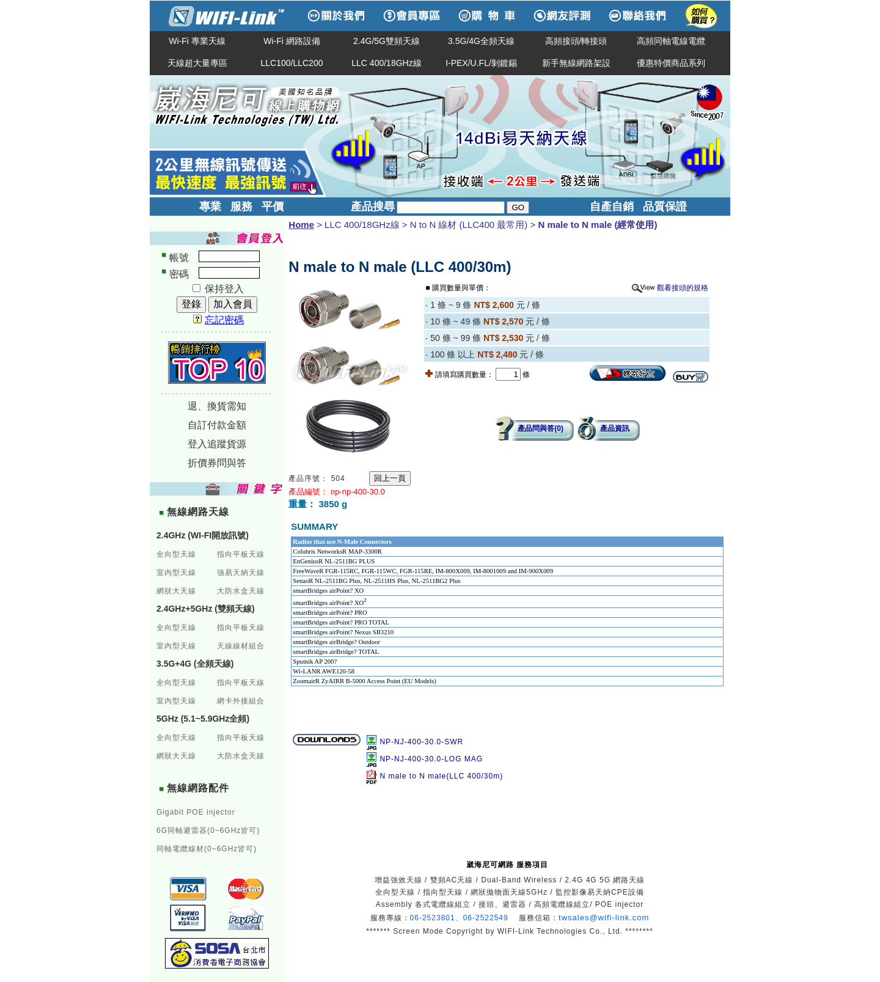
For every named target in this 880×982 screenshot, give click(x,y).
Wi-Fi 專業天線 (197, 41)
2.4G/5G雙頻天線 (386, 41)
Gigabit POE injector (195, 812)
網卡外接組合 (241, 701)
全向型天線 (176, 554)
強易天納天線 (241, 572)
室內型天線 (176, 572)
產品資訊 (614, 428)
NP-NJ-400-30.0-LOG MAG (431, 759)
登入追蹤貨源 (217, 444)
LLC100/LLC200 (292, 63)
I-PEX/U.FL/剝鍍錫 (481, 63)
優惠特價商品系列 (671, 63)
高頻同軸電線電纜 (671, 41)
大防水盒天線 (241, 591)
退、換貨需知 (217, 406)
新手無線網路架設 (576, 63)
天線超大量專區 (197, 63)
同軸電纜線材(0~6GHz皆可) (206, 849)
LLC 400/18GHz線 (386, 63)
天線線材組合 (241, 646)
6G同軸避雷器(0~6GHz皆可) (208, 830)
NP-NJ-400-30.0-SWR (421, 742)
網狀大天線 (176, 591)
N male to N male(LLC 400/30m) (441, 776)
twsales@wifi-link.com (604, 917)
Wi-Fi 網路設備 (291, 41)
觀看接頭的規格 (682, 288)
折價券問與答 (217, 463)
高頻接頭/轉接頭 (576, 41)
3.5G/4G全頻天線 (481, 41)
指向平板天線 (241, 554)
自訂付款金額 (217, 425)
